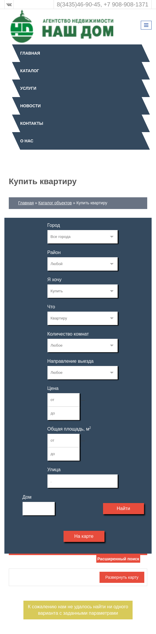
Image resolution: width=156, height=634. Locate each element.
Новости (30, 105)
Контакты (31, 123)
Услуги (28, 88)
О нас (26, 141)
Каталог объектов (55, 203)
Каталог (29, 70)
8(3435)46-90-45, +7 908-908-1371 (102, 4)
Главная (30, 53)
